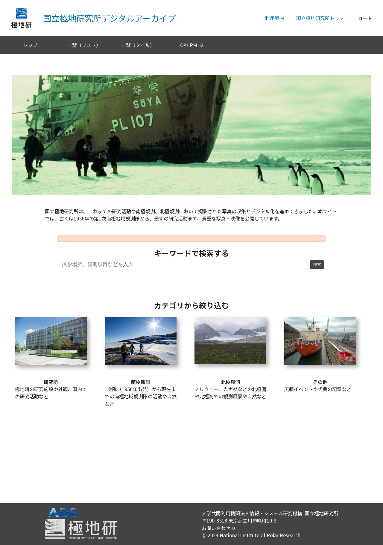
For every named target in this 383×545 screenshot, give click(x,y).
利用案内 (274, 18)
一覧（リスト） (84, 45)
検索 (317, 264)
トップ (30, 45)
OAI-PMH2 (191, 45)
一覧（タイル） (138, 45)
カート (365, 18)
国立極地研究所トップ (320, 18)
